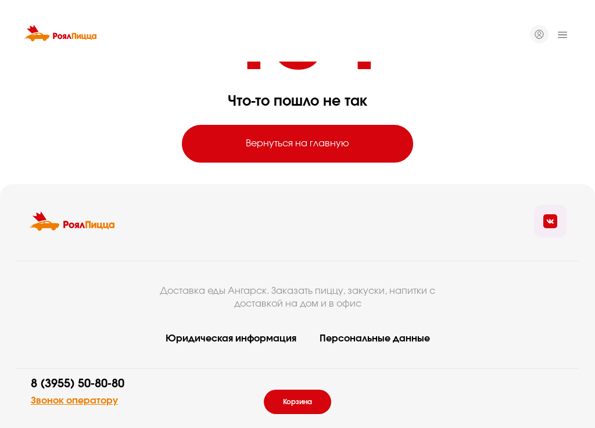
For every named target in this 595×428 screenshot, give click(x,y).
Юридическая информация (231, 338)
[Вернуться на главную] (59, 35)
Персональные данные (375, 338)
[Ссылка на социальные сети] (550, 221)
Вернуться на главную (297, 143)
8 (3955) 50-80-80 (77, 384)
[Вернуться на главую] (71, 221)
